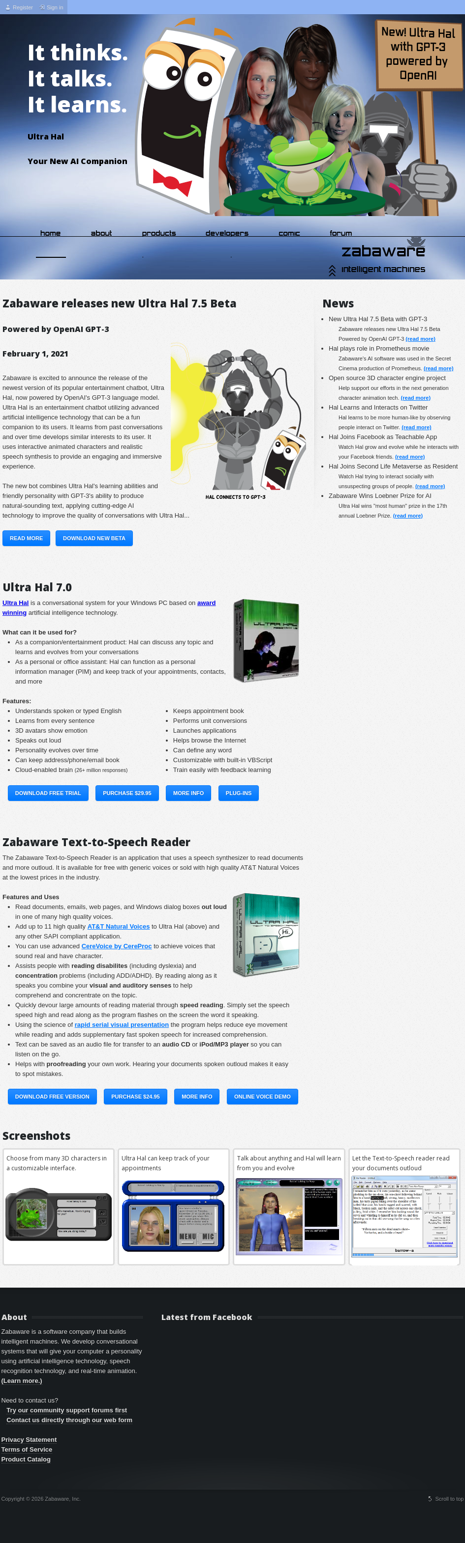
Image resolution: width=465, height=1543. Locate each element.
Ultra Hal (15, 602)
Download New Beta (94, 538)
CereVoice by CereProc (117, 946)
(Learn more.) (21, 1380)
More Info (188, 793)
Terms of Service (27, 1449)
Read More (26, 538)
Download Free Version (52, 1097)
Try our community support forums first (66, 1410)
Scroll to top (449, 1499)
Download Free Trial (48, 793)
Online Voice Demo (262, 1097)
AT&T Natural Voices (119, 926)
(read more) (420, 339)
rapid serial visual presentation (122, 1024)
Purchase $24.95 (135, 1097)
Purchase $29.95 (127, 793)
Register (23, 7)
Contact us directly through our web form (69, 1420)
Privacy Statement (29, 1439)
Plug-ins (239, 793)
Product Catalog (26, 1459)
